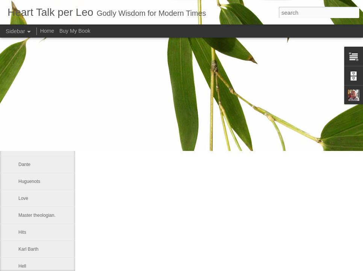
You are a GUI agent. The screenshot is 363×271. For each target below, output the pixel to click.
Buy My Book (74, 31)
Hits (22, 232)
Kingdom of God (34, 130)
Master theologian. (37, 215)
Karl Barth (28, 249)
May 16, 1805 (32, 147)
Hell (22, 266)
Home (47, 31)
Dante (24, 164)
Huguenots (29, 181)
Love (23, 198)
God (22, 113)
